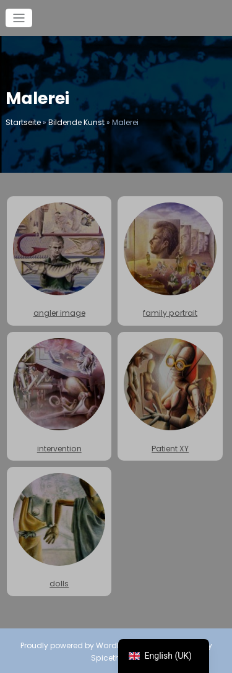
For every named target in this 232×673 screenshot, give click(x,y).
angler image (59, 260)
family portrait (170, 260)
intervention (59, 395)
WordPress (116, 644)
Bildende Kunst (76, 122)
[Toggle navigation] (19, 18)
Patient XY (170, 395)
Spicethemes (116, 656)
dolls (59, 530)
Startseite (23, 122)
